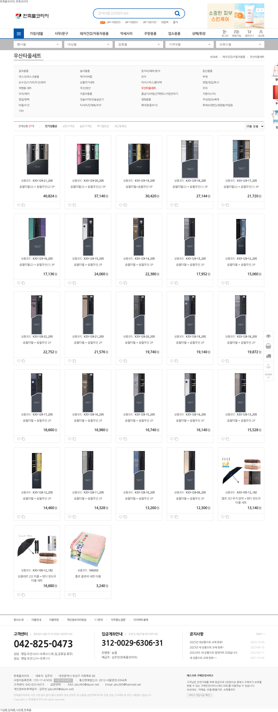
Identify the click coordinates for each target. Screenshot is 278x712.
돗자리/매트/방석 (150, 71)
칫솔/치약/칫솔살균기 (92, 99)
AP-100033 (113, 22)
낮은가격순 (68, 126)
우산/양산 (85, 88)
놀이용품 (85, 71)
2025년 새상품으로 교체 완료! (206, 642)
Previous (258, 10)
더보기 (260, 634)
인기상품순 (51, 126)
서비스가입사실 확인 (200, 695)
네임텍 (164, 22)
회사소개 (18, 620)
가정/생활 (36, 33)
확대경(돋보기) (149, 105)
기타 (21, 111)
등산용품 (207, 71)
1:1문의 (98, 620)
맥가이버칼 (86, 76)
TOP (268, 368)
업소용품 (174, 33)
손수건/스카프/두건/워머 (32, 82)
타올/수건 (24, 105)
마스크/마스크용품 (29, 76)
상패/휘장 (199, 33)
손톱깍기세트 (87, 82)
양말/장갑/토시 (211, 82)
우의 (205, 88)
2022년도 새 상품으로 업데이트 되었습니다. (214, 652)
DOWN (268, 375)
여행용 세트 (25, 88)
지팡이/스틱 (209, 94)
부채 (205, 76)
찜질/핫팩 (24, 99)
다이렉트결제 (141, 620)
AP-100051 (131, 22)
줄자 (175, 22)
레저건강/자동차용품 (94, 33)
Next (262, 10)
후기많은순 (103, 126)
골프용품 (23, 71)
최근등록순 (120, 126)
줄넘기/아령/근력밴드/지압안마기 (159, 94)
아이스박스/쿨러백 (151, 82)
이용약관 (54, 620)
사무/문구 (61, 33)
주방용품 (150, 33)
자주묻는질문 (118, 620)
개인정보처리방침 (76, 620)
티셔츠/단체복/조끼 (90, 105)
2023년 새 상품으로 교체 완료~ (207, 647)
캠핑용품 (146, 99)
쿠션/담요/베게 (211, 99)
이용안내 (36, 620)
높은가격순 (86, 126)
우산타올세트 (257, 57)
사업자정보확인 (63, 680)
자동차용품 (86, 94)
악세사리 (126, 33)
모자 (143, 76)
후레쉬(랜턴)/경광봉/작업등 (218, 105)
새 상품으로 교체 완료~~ (203, 658)
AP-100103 (149, 22)
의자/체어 (24, 94)
